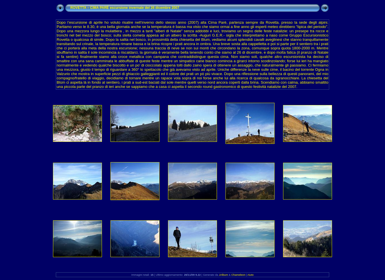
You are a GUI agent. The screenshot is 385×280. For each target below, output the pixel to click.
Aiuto (250, 274)
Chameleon (238, 274)
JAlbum (223, 274)
